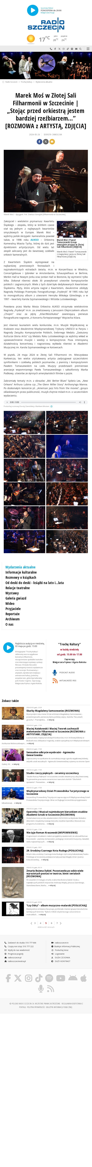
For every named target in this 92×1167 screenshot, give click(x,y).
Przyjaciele (13, 608)
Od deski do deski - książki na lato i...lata (34, 582)
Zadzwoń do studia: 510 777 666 (20, 941)
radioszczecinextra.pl (15, 960)
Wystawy (12, 593)
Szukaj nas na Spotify (72, 49)
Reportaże (12, 613)
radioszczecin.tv (59, 941)
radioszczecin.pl (12, 956)
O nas (9, 624)
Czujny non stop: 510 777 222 (19, 945)
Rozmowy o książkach (20, 577)
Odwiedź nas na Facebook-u (55, 49)
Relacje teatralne (17, 587)
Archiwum (12, 619)
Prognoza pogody (14, 953)
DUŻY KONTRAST (60, 960)
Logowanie (57, 953)
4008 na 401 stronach (46, 926)
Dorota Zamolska (53, 134)
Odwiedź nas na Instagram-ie (64, 49)
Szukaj (80, 49)
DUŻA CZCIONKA (60, 956)
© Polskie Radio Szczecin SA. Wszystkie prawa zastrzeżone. (35, 1002)
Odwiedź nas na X (59, 49)
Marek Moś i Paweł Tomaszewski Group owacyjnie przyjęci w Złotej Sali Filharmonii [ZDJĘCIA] (70, 243)
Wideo (10, 603)
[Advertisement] (46, 1034)
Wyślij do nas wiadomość (76, 49)
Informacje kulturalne (21, 572)
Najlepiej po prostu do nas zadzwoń (51, 49)
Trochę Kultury (26, 82)
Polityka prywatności (36, 1006)
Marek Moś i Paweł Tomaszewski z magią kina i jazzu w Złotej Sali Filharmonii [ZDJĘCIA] (72, 254)
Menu (88, 49)
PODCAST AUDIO (64, 673)
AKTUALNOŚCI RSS (64, 681)
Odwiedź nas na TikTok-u (68, 49)
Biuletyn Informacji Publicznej (65, 945)
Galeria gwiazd (15, 598)
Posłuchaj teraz (59, 949)
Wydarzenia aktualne (44, 82)
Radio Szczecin (9, 82)
